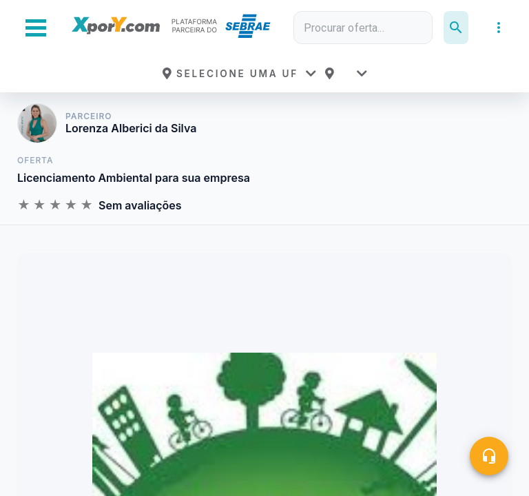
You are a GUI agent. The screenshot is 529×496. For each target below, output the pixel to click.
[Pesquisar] (456, 27)
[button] (239, 74)
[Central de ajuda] (489, 456)
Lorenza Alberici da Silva (130, 128)
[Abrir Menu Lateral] (36, 27)
